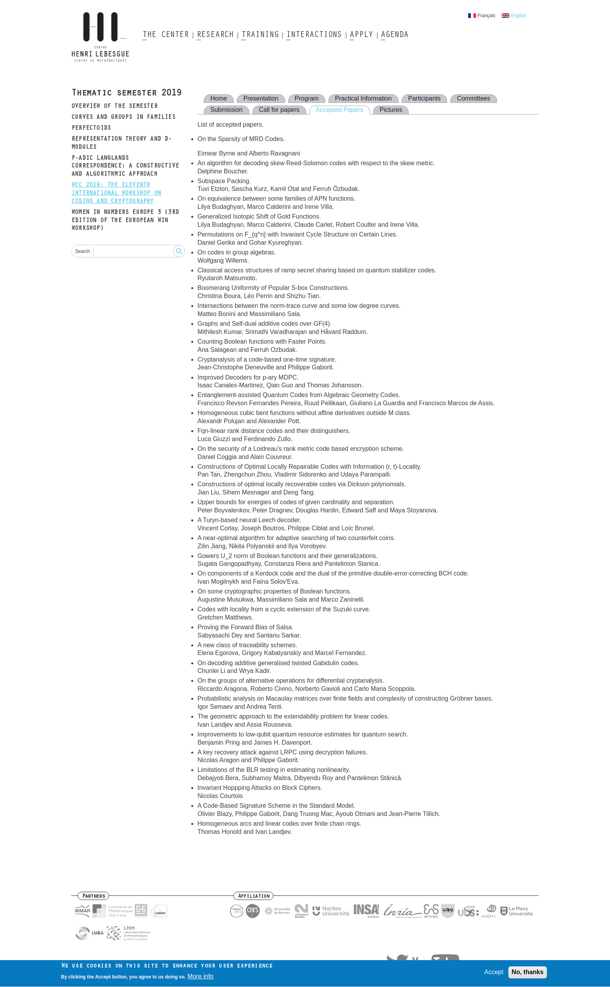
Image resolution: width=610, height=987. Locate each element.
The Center (165, 35)
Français (486, 15)
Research (214, 35)
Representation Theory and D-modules (121, 143)
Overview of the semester (114, 107)
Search (82, 251)
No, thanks (528, 974)
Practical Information (363, 98)
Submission (226, 109)
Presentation (261, 98)
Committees (473, 98)
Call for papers (279, 109)
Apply (361, 35)
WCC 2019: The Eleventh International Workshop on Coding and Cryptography (116, 193)
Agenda (394, 35)
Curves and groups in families (123, 118)
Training (259, 35)
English (518, 15)
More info (200, 978)
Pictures (391, 109)
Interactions (314, 35)
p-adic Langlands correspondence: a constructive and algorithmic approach (125, 166)
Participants (424, 98)
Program (307, 98)
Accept (493, 974)
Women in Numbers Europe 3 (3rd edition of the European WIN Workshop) (125, 221)
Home (218, 98)
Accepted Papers (339, 109)
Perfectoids (91, 128)
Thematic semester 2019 (126, 94)
